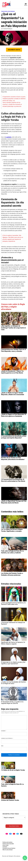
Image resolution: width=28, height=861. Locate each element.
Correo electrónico (7, 738)
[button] (25, 858)
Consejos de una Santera (9, 848)
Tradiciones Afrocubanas (8, 11)
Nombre (3, 730)
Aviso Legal (5, 845)
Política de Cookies (7, 842)
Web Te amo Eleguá (8, 849)
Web (2, 745)
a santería (8, 137)
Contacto (5, 846)
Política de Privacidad (8, 843)
